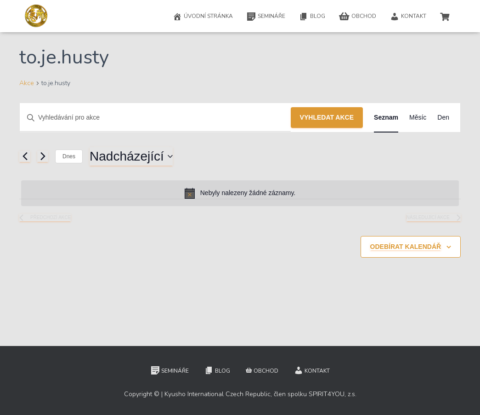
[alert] (240, 193)
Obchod (357, 16)
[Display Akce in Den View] (443, 117)
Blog (312, 16)
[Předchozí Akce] (24, 156)
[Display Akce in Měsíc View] (417, 117)
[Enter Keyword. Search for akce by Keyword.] (155, 117)
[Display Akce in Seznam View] (386, 117)
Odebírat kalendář (405, 246)
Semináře (266, 16)
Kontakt (408, 16)
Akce (26, 83)
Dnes (68, 156)
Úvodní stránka (203, 16)
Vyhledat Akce (327, 117)
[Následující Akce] (42, 156)
